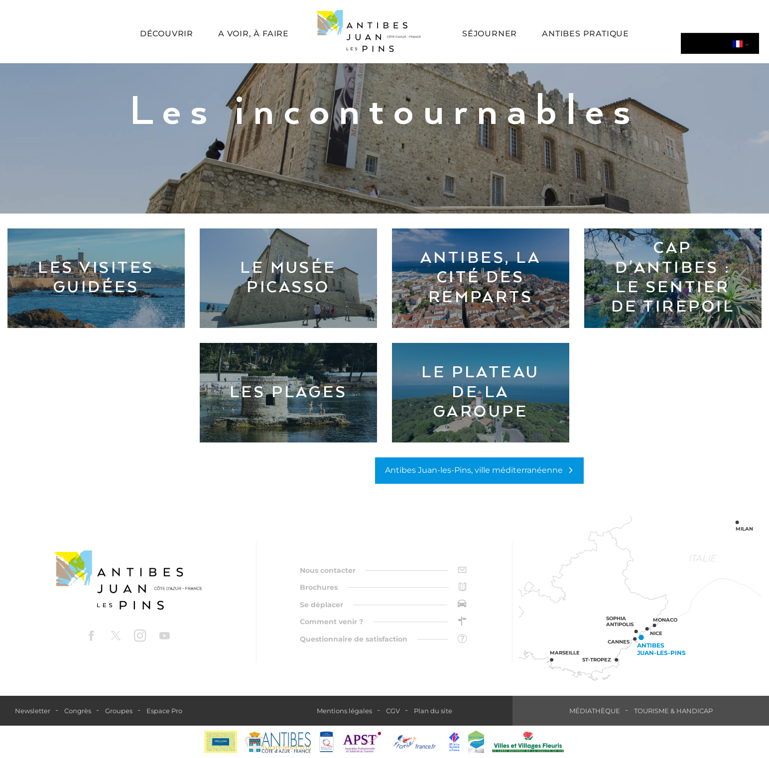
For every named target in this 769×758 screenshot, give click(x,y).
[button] (166, 34)
